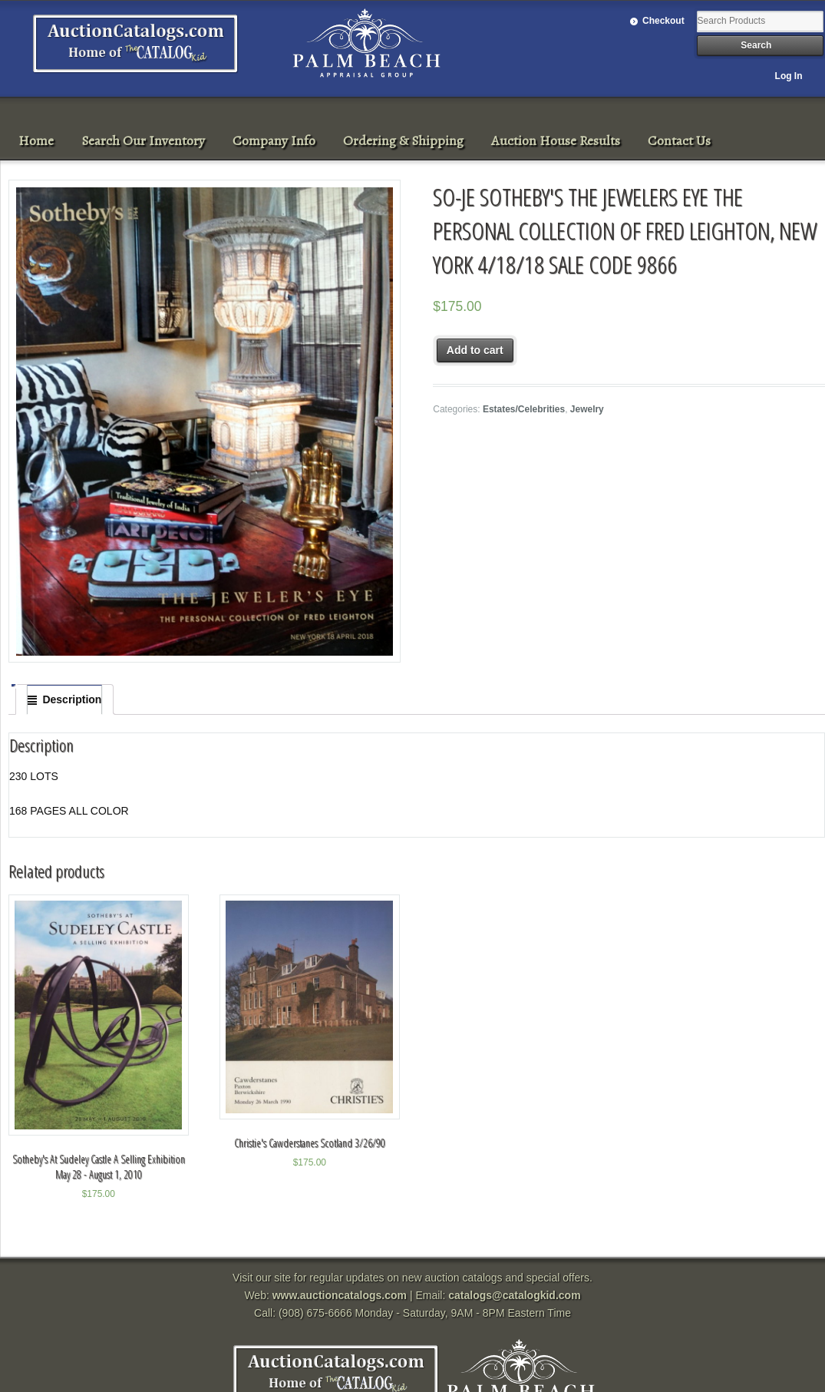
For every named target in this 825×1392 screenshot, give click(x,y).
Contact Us (679, 140)
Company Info (274, 140)
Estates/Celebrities (524, 409)
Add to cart (475, 350)
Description (71, 699)
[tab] (64, 699)
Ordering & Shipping (403, 140)
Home (36, 140)
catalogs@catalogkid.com (514, 1295)
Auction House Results (555, 140)
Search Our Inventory (143, 140)
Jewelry (587, 409)
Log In (789, 76)
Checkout (663, 20)
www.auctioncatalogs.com (339, 1295)
